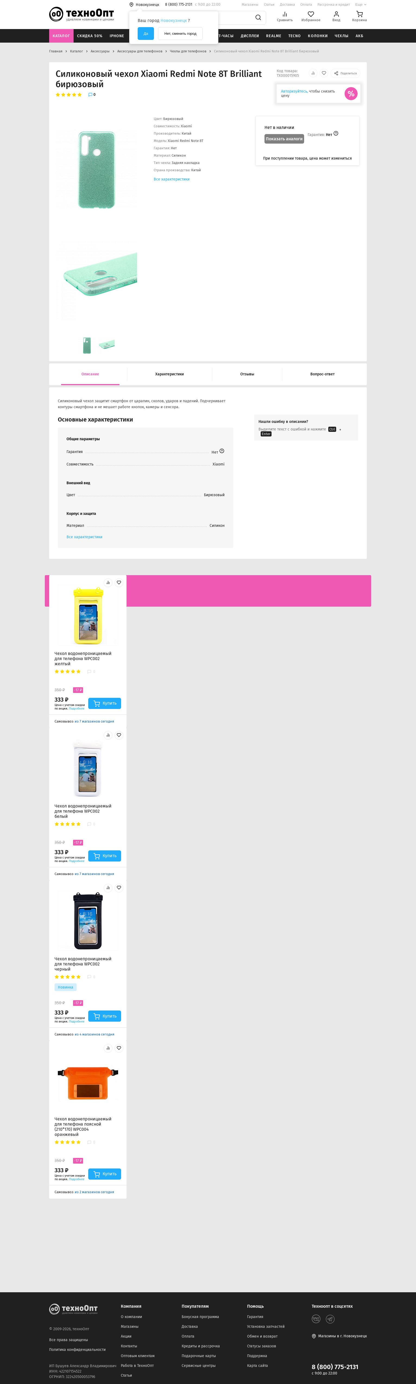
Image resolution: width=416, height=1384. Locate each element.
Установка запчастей (266, 1326)
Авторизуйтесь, (294, 91)
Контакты (129, 1346)
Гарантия (255, 1317)
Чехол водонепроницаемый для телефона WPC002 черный (83, 964)
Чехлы (342, 36)
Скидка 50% (90, 36)
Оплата (306, 4)
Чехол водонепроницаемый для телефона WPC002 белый (83, 811)
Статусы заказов (261, 1346)
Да (146, 33)
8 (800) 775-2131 (335, 1367)
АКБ (359, 36)
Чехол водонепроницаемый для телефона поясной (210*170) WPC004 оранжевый (83, 1126)
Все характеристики (172, 179)
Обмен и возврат (262, 1336)
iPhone (117, 36)
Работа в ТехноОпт (137, 1365)
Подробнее (76, 708)
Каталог (61, 36)
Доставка (287, 4)
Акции (126, 1336)
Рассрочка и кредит (333, 4)
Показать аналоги (284, 138)
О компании (131, 1317)
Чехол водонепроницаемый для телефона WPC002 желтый (83, 658)
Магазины (250, 4)
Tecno (294, 36)
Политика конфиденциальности (77, 1349)
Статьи (269, 4)
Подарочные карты (199, 1356)
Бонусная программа (200, 1317)
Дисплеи (250, 36)
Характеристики (169, 374)
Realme (273, 36)
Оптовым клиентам (138, 1356)
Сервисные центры (199, 1365)
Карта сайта (257, 1365)
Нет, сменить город (180, 33)
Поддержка (257, 1356)
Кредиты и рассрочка (201, 1346)
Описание (90, 374)
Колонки (318, 36)
